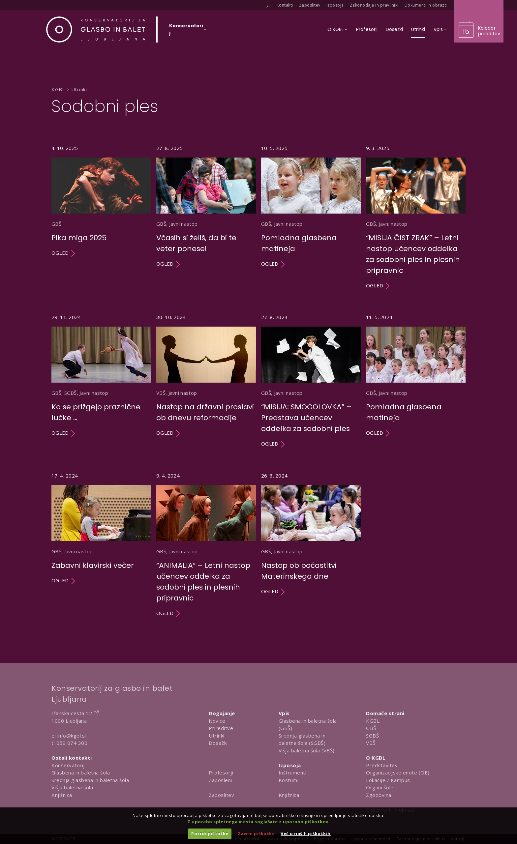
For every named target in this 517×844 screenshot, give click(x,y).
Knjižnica (61, 795)
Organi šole (380, 787)
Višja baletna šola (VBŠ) (307, 750)
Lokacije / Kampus (388, 780)
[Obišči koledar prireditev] (478, 21)
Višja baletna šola (72, 787)
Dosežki (218, 743)
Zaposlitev (221, 795)
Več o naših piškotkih (306, 833)
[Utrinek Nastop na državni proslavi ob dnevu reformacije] (206, 381)
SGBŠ (372, 735)
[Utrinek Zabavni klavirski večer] (101, 545)
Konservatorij (68, 765)
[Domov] (95, 29)
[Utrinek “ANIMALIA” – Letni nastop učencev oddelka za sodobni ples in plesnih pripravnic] (206, 545)
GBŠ (371, 728)
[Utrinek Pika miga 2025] (101, 217)
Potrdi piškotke (209, 833)
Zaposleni (220, 780)
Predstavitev (382, 765)
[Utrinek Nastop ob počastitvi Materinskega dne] (311, 545)
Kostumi (289, 780)
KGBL (373, 720)
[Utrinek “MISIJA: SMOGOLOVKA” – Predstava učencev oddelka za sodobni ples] (311, 381)
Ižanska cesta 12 (71, 713)
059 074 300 (72, 743)
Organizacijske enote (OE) (398, 772)
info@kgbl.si (71, 735)
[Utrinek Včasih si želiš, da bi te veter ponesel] (206, 217)
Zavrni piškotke (256, 833)
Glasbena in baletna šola (80, 772)
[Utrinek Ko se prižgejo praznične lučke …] (101, 381)
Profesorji (221, 772)
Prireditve (221, 728)
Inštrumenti (293, 772)
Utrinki (217, 735)
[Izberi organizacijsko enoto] (186, 31)
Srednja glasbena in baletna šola (90, 780)
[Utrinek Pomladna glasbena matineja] (311, 217)
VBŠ (371, 743)
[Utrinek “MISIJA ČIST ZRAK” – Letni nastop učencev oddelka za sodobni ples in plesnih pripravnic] (416, 217)
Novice (217, 720)
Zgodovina (378, 795)
